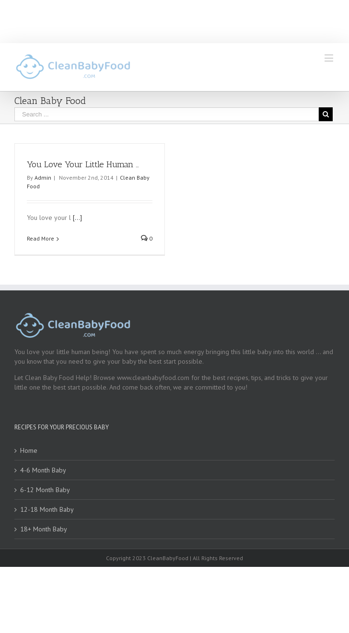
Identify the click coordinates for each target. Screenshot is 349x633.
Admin (43, 177)
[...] (77, 217)
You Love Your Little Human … (83, 164)
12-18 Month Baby (47, 509)
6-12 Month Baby (45, 489)
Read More (40, 238)
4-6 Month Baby (43, 470)
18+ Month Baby (43, 529)
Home (28, 450)
